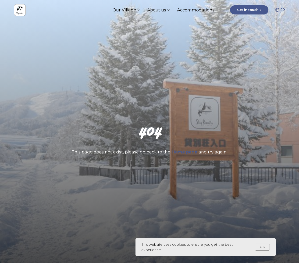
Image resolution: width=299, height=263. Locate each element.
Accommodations (195, 10)
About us (156, 10)
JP (280, 10)
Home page (185, 152)
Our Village (124, 10)
